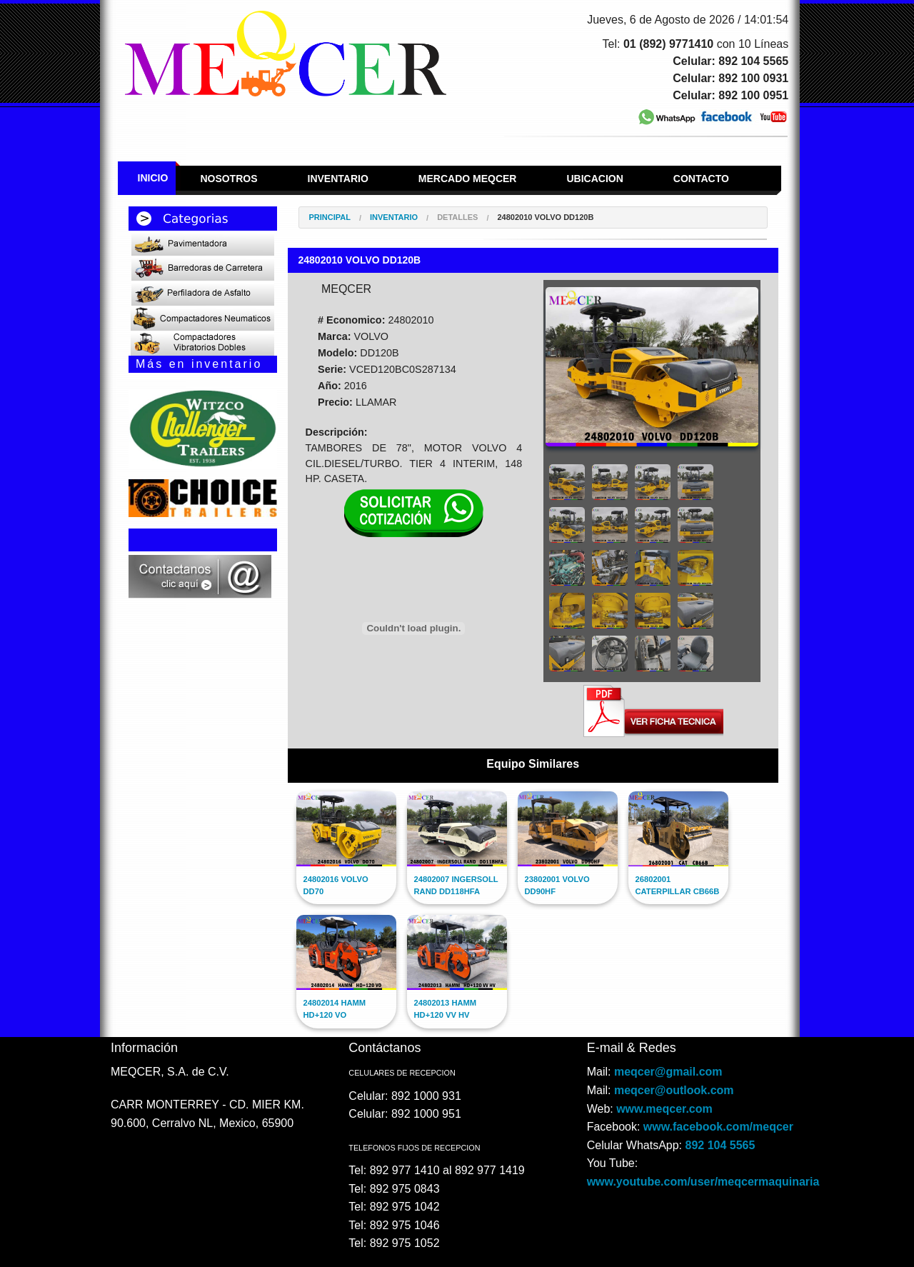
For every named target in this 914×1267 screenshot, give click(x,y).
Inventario (338, 178)
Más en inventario (199, 364)
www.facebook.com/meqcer (718, 1127)
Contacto (701, 178)
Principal (330, 217)
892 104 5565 (720, 1145)
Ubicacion (594, 178)
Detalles (457, 217)
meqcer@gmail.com (668, 1072)
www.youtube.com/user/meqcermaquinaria (703, 1182)
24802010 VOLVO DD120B (545, 217)
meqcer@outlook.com (674, 1090)
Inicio (153, 178)
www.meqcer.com (664, 1109)
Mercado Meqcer (467, 178)
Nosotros (228, 178)
